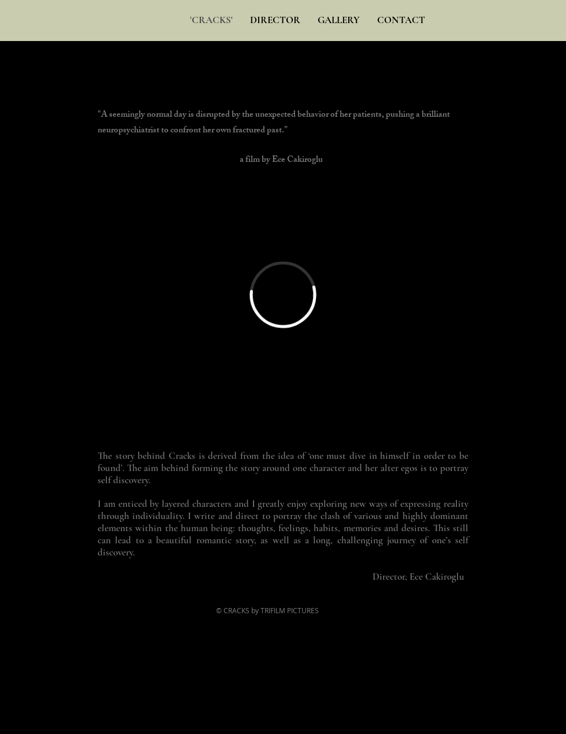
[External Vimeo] (283, 294)
